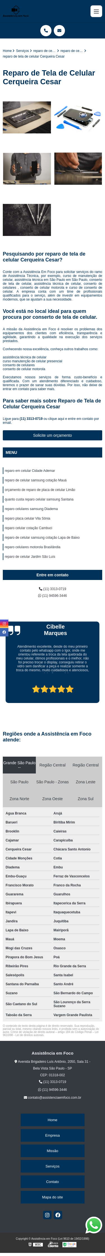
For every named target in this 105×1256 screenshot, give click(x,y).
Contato (52, 1182)
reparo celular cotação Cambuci (28, 528)
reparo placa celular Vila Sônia (27, 518)
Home (52, 1120)
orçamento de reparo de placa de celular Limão (40, 490)
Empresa (52, 1135)
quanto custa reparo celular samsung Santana (39, 499)
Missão (52, 1151)
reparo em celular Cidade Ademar (30, 471)
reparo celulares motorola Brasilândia (32, 547)
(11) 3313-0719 (31, 419)
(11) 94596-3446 (52, 596)
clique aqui (56, 419)
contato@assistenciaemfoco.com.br (52, 1098)
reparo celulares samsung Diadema (31, 509)
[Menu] (96, 11)
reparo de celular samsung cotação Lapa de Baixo (42, 538)
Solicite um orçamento (52, 435)
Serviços (53, 1166)
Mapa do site (52, 1197)
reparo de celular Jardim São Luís (30, 557)
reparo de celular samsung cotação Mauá (36, 480)
